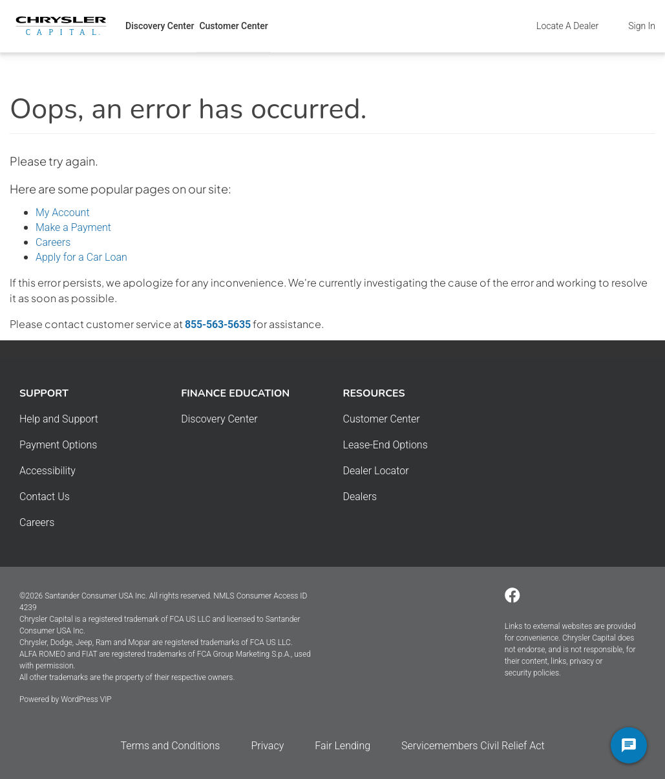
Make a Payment (73, 227)
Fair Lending (342, 746)
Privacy (267, 746)
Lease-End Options (385, 445)
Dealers (360, 496)
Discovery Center (159, 26)
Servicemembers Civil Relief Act (473, 746)
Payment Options (58, 445)
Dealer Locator (376, 471)
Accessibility (47, 471)
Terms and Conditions (170, 746)
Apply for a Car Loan (81, 257)
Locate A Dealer (567, 26)
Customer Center (233, 26)
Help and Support (58, 419)
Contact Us (44, 496)
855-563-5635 (218, 324)
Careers (53, 242)
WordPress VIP (86, 699)
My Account (63, 212)
